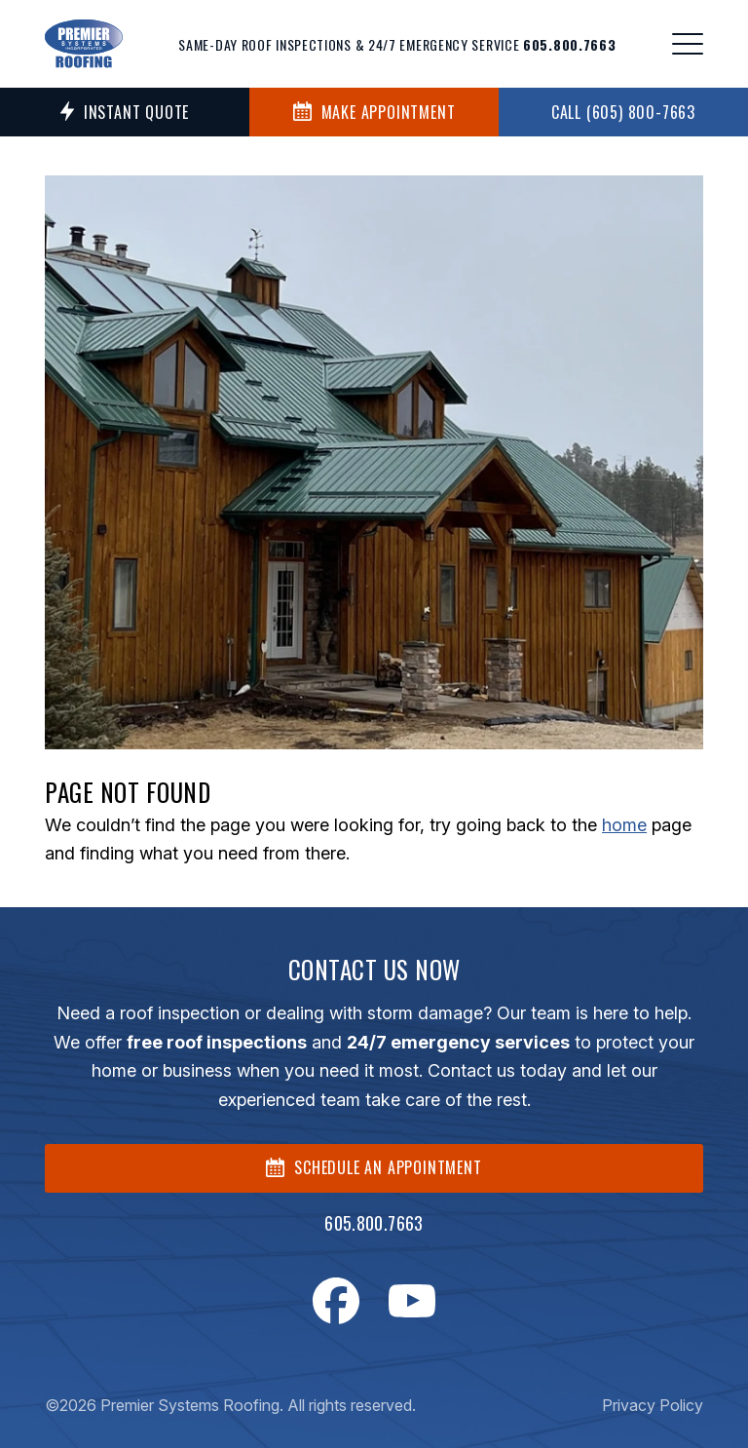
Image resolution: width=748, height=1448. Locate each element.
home (624, 825)
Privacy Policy (652, 1405)
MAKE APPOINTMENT (374, 112)
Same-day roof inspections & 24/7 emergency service (397, 44)
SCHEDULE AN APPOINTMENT (373, 1167)
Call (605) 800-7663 (623, 112)
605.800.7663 (373, 1223)
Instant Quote (124, 112)
